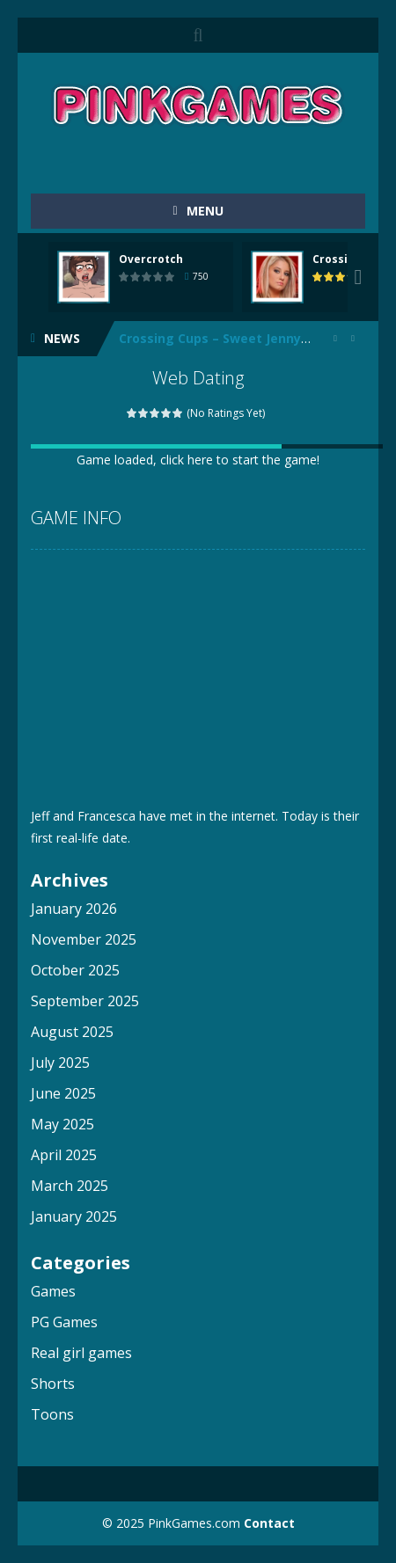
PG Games (64, 1322)
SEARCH (198, 35)
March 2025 (69, 1185)
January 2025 (74, 1216)
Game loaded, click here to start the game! (198, 459)
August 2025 (72, 1031)
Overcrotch (151, 259)
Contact (269, 1523)
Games (53, 1291)
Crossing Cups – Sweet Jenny (210, 338)
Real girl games (81, 1352)
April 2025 (64, 1155)
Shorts (53, 1383)
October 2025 (75, 970)
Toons (52, 1414)
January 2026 (74, 908)
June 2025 (63, 1093)
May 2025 (62, 1124)
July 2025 (60, 1062)
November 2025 (83, 939)
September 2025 (85, 1001)
